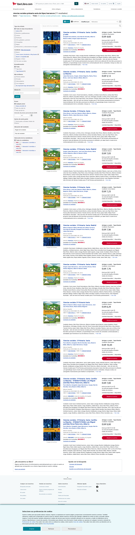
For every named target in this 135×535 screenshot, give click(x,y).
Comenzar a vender (116, 9)
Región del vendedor (20, 129)
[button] (120, 26)
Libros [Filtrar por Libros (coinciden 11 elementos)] (18, 31)
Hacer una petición (20, 469)
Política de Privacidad (63, 495)
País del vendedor (20, 133)
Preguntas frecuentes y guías (84, 486)
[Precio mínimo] (17, 115)
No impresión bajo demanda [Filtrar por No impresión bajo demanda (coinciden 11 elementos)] (24, 85)
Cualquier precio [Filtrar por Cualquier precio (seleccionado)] (19, 103)
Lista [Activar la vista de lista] (66, 21)
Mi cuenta (22, 492)
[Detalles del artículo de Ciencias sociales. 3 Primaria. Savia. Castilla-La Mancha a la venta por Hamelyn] (52, 82)
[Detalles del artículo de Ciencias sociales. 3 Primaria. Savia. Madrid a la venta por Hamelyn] (52, 159)
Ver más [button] (85, 64)
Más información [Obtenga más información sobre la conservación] (25, 50)
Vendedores (96, 9)
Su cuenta (103, 3)
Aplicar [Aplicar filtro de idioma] (17, 96)
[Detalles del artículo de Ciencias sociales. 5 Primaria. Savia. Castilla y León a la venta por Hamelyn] (52, 42)
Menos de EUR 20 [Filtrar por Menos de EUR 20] (20, 106)
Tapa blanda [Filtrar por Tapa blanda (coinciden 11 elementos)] (19, 71)
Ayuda (118, 3)
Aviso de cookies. (78, 522)
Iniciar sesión (95, 3)
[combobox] (54, 3)
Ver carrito (22, 498)
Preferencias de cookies (29, 522)
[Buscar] (76, 3)
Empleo (60, 492)
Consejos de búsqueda (75, 464)
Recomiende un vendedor (45, 494)
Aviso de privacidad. (48, 523)
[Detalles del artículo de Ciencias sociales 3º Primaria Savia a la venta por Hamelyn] (52, 313)
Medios (60, 489)
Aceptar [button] (31, 529)
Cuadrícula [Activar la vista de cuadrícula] (75, 21)
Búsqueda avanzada (18, 9)
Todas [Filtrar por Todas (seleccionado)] (17, 66)
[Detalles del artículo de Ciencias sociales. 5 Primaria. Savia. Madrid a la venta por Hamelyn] (52, 235)
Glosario (71, 466)
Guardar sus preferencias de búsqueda (80, 469)
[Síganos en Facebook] (97, 487)
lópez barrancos (25, 16)
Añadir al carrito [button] (112, 50)
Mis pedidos (23, 495)
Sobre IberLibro (62, 486)
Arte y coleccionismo (77, 9)
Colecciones (38, 9)
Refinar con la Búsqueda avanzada (73, 16)
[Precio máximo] (26, 115)
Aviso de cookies (62, 501)
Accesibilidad (61, 504)
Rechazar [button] (51, 529)
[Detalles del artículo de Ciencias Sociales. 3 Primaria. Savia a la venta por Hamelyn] (52, 121)
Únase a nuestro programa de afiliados (46, 490)
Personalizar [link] (72, 529)
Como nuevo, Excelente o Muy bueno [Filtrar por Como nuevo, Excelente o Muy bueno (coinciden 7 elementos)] (26, 54)
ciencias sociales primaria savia (50, 16)
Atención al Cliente (81, 489)
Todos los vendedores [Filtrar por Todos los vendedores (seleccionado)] (22, 140)
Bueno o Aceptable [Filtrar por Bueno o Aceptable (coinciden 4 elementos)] (21, 56)
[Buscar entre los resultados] (82, 25)
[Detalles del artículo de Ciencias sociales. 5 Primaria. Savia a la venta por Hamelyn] (52, 350)
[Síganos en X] (97, 491)
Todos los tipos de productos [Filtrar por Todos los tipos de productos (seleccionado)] (23, 28)
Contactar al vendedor (69, 51)
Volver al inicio (67, 479)
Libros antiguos (56, 9)
